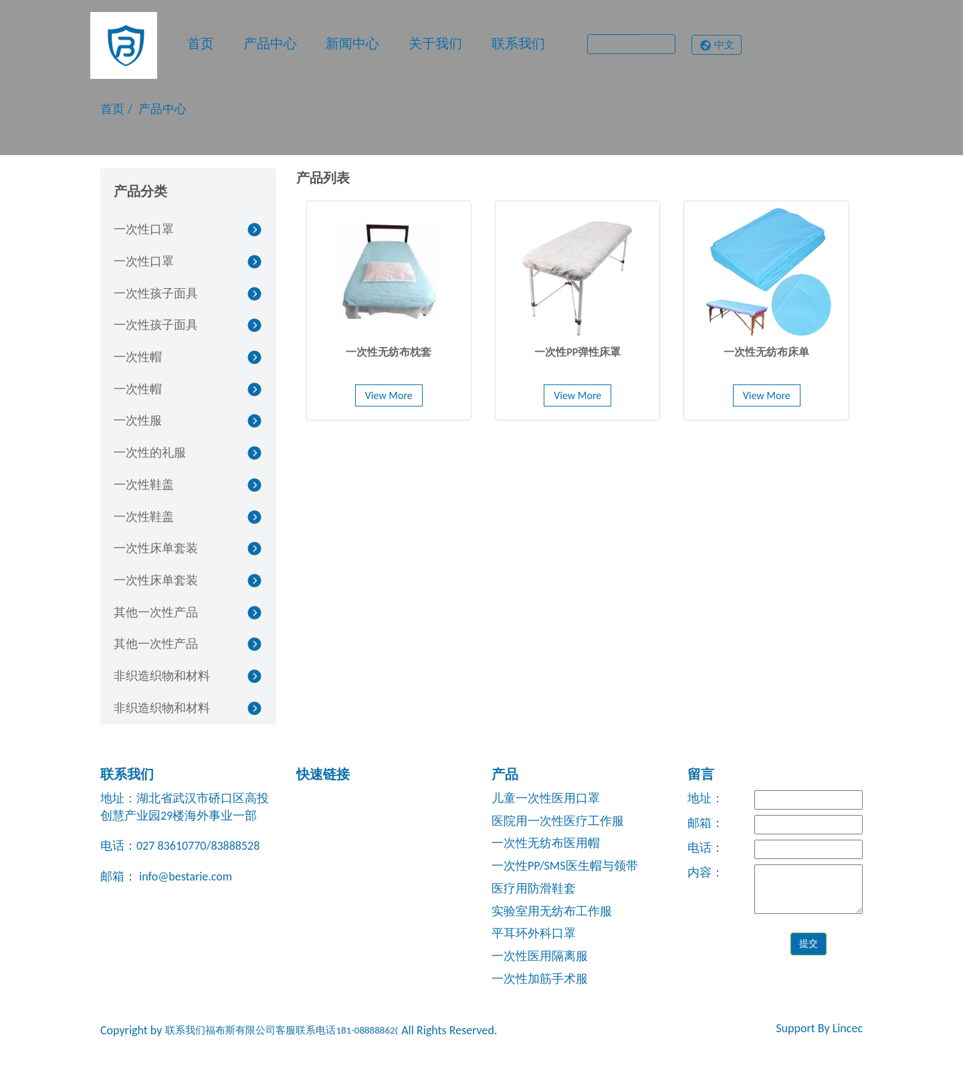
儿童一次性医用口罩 (546, 798)
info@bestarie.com (184, 876)
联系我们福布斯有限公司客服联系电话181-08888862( (281, 1030)
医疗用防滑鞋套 (534, 888)
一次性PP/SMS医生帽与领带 (565, 865)
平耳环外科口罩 (534, 933)
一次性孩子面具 (156, 293)
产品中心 (270, 43)
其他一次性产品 (156, 612)
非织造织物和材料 (162, 676)
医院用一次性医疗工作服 (558, 821)
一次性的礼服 (150, 452)
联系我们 (518, 43)
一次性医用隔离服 (540, 956)
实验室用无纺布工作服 (552, 911)
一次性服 (138, 420)
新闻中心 (352, 43)
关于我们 (435, 43)
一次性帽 (138, 357)
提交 (808, 943)
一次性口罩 (144, 229)
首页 (200, 43)
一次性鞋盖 (144, 484)
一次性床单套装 (156, 548)
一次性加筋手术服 (540, 978)
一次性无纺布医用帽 (546, 843)
